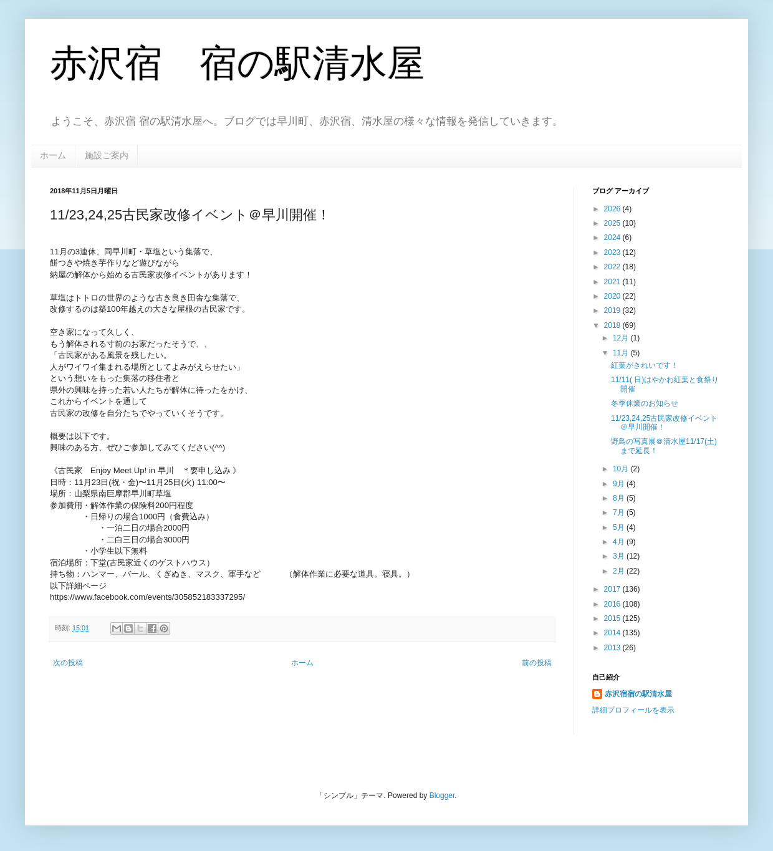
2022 (613, 266)
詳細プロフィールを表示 (633, 710)
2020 (613, 296)
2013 (613, 647)
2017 (613, 589)
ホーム (53, 155)
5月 (620, 527)
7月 (620, 512)
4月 (620, 541)
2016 (613, 604)
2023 (613, 252)
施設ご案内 (106, 155)
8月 (620, 498)
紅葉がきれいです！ (644, 365)
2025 (613, 223)
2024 (613, 237)
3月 (620, 556)
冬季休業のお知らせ (644, 403)
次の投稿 (68, 662)
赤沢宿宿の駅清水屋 (638, 694)
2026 (613, 208)
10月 (622, 468)
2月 (620, 571)
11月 (622, 353)
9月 (620, 483)
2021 (613, 281)
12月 (622, 338)
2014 (613, 632)
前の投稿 (537, 662)
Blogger (442, 795)
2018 (613, 325)
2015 (613, 618)
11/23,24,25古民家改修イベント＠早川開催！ (664, 422)
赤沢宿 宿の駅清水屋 (237, 63)
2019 (613, 310)
